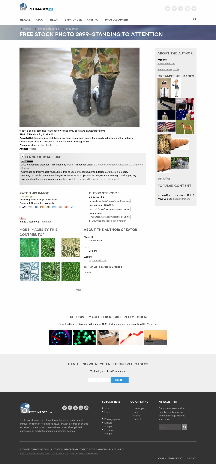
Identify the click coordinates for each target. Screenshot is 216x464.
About (40, 19)
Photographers (117, 19)
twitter (167, 8)
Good (28, 196)
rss (180, 8)
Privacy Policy (175, 458)
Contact (93, 19)
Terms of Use (72, 19)
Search (137, 419)
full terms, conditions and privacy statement (95, 179)
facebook (174, 8)
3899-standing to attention (35, 164)
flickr (193, 8)
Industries (72, 28)
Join (106, 408)
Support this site (181, 198)
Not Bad (26, 196)
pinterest (187, 8)
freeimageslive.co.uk (36, 7)
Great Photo (31, 196)
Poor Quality (23, 196)
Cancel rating (21, 196)
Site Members (149, 324)
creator (32, 148)
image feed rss (80, 407)
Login (107, 412)
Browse (25, 19)
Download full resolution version (109, 220)
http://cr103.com (97, 260)
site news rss (75, 407)
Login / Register (59, 453)
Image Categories (48, 28)
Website (36, 408)
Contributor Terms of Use (84, 453)
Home (27, 28)
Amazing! (33, 196)
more (78, 289)
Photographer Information (35, 453)
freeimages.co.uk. (50, 423)
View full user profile (168, 69)
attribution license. (65, 430)
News (54, 19)
